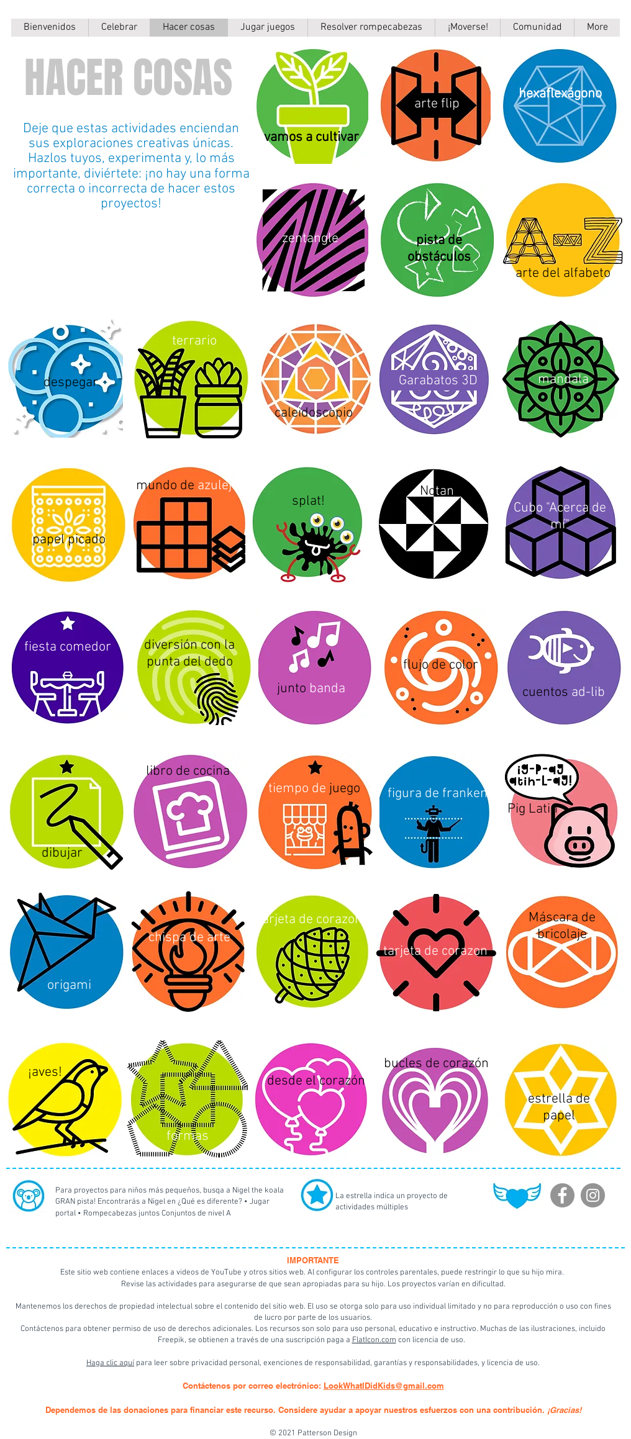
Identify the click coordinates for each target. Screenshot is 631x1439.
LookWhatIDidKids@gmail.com (384, 1386)
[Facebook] (562, 1195)
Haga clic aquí (110, 1363)
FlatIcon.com (374, 1340)
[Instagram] (593, 1195)
